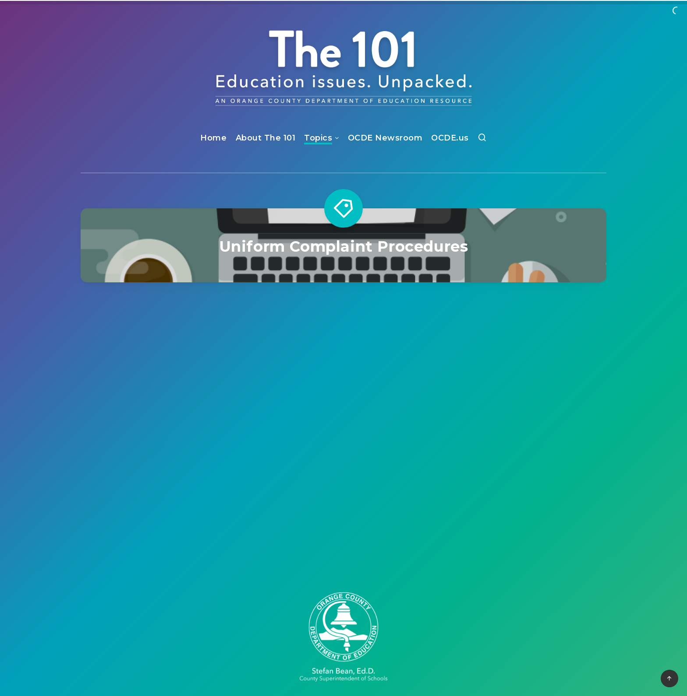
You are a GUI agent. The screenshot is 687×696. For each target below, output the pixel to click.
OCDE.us (450, 138)
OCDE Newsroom (385, 138)
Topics (318, 138)
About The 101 (266, 138)
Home (213, 138)
